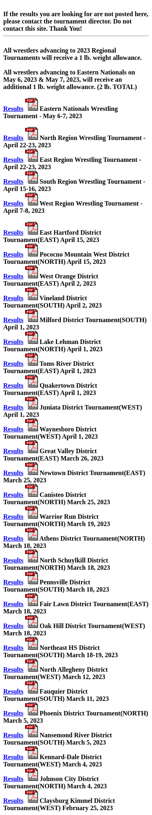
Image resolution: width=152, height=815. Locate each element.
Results (13, 108)
